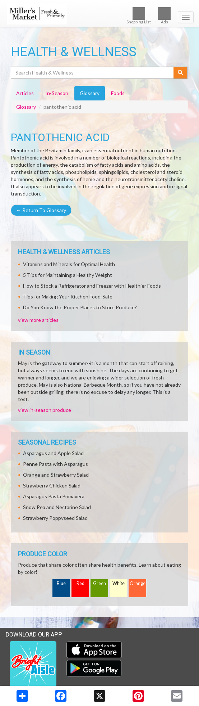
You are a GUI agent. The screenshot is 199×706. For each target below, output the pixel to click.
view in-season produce (44, 410)
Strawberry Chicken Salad (51, 485)
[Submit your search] (180, 73)
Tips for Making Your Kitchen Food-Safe (67, 296)
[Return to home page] (99, 14)
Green (99, 583)
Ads (164, 15)
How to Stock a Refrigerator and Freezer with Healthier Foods (92, 286)
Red (80, 583)
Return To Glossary (41, 210)
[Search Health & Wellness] (93, 73)
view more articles (38, 320)
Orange (137, 583)
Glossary (26, 107)
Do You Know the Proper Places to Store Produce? (80, 307)
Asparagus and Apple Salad (53, 453)
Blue (61, 583)
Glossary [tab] (90, 93)
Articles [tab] (25, 93)
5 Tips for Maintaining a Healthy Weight (67, 275)
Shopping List (138, 15)
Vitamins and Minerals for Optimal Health (69, 264)
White (118, 583)
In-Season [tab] (56, 93)
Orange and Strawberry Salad (56, 475)
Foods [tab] (118, 93)
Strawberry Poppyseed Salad (55, 518)
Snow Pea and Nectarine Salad (57, 507)
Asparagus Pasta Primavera (53, 496)
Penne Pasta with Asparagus (55, 464)
